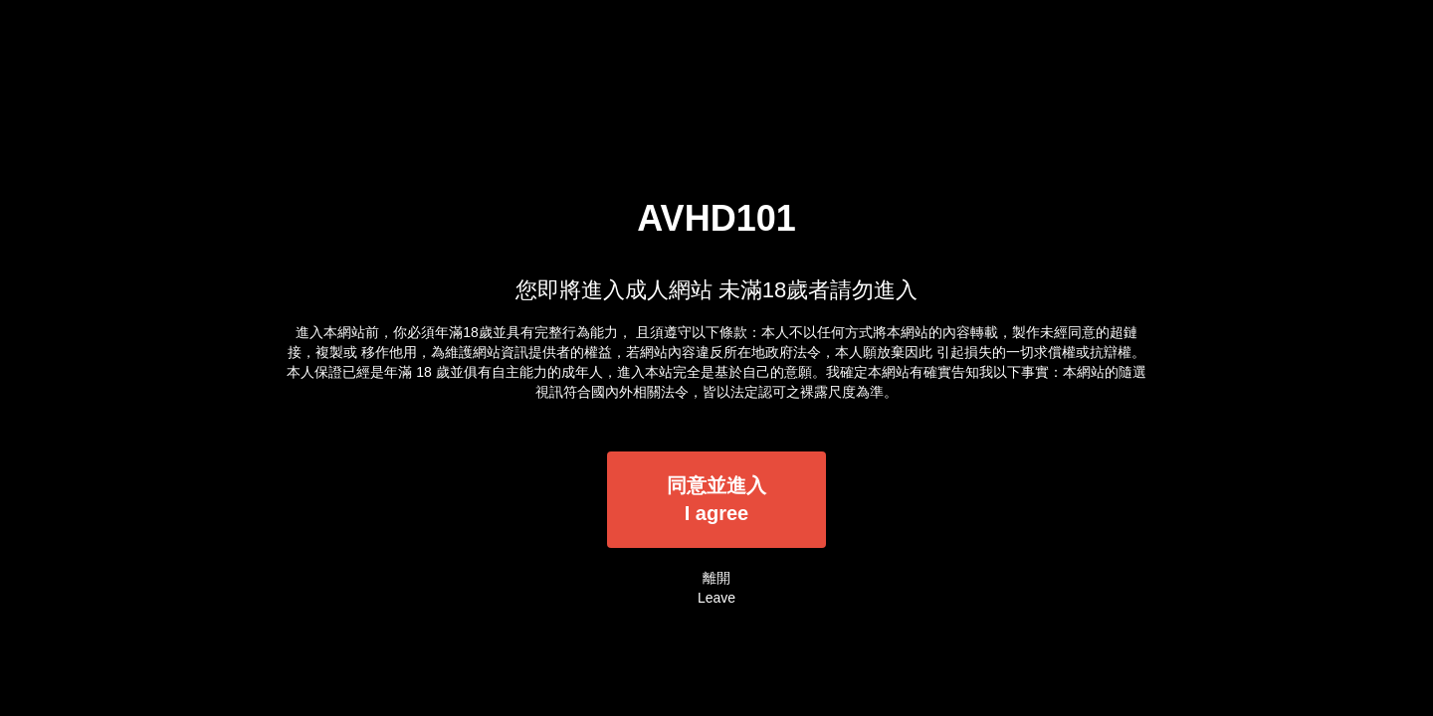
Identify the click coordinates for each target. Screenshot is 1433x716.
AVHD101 (716, 218)
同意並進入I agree (716, 499)
